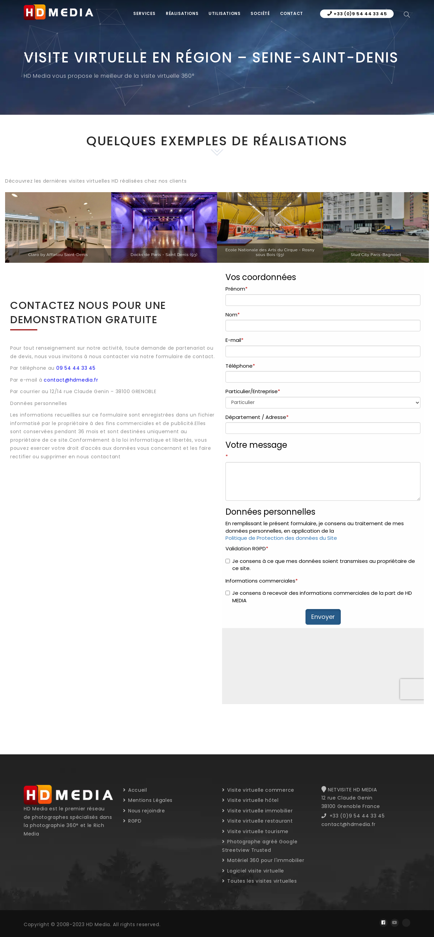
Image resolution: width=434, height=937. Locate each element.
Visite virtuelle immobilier (257, 810)
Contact (291, 13)
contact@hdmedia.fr (71, 379)
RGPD (132, 820)
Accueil (135, 790)
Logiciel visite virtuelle (253, 870)
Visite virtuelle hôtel (250, 800)
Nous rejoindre (144, 810)
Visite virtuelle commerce (258, 790)
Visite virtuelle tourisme (255, 831)
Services (144, 13)
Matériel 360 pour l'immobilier (263, 860)
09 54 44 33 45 (76, 368)
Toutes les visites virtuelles (259, 881)
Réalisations (182, 13)
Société (260, 13)
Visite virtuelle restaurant (257, 820)
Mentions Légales (148, 800)
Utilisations (224, 13)
